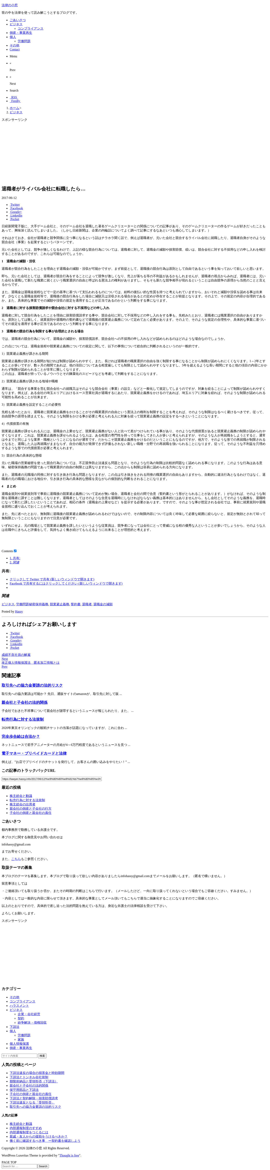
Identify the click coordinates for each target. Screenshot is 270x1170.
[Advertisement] (122, 153)
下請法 (14, 1026)
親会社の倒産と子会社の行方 (31, 808)
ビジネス (8, 604)
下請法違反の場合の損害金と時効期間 (37, 1073)
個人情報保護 (19, 1043)
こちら (16, 859)
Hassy (19, 611)
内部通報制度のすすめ (26, 1128)
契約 (21, 1018)
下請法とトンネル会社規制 (29, 1077)
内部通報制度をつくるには (29, 1132)
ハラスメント (19, 1005)
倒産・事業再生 (21, 1048)
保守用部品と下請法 (24, 1089)
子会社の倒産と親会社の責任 (31, 812)
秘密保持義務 (38, 604)
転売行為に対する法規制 (23, 719)
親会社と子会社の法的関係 (24, 702)
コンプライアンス (22, 1001)
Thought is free (69, 1155)
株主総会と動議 (21, 796)
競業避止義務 (59, 604)
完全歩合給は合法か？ (21, 736)
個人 (13, 1031)
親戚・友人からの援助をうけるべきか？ (39, 1136)
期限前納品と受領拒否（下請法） (34, 1081)
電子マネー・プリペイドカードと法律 (34, 753)
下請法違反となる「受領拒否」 (32, 1102)
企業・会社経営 (29, 1014)
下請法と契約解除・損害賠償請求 (34, 1098)
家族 (21, 1039)
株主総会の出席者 (22, 804)
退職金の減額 (103, 604)
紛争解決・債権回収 (32, 1022)
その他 (14, 997)
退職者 (87, 604)
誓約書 (75, 604)
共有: (15, 558)
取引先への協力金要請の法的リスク (32, 685)
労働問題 (22, 604)
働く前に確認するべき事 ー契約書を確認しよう (45, 1140)
